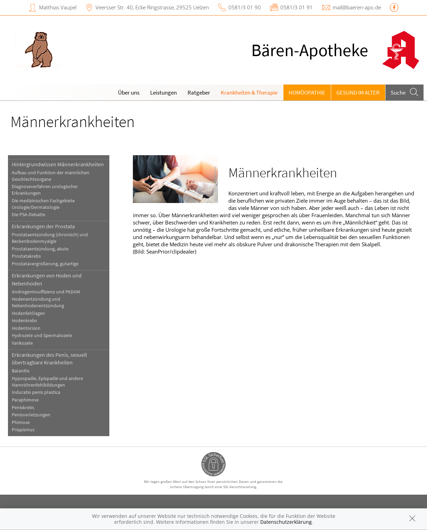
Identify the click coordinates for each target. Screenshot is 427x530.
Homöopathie (307, 92)
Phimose (21, 422)
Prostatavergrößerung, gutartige (45, 264)
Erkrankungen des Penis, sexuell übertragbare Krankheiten (49, 358)
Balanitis (20, 371)
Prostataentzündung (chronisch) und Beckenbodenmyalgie (50, 238)
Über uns (128, 92)
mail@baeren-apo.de (357, 7)
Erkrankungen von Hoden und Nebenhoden (47, 279)
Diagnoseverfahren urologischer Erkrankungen (45, 190)
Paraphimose (25, 400)
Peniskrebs (23, 407)
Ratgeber (199, 92)
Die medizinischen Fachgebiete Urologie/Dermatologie (43, 204)
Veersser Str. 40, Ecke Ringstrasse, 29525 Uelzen (152, 7)
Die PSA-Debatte (28, 215)
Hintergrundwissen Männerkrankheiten (58, 164)
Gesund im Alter (358, 92)
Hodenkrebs (24, 321)
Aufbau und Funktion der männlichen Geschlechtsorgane (50, 176)
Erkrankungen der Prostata (43, 226)
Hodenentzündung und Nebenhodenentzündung (38, 302)
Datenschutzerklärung (286, 522)
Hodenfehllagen (28, 313)
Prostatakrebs (26, 256)
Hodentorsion (26, 328)
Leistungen (163, 92)
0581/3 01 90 (244, 7)
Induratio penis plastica (36, 392)
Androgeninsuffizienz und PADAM (46, 292)
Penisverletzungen (31, 415)
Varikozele (22, 343)
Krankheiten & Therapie (249, 92)
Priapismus (23, 430)
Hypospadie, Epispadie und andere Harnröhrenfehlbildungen (47, 382)
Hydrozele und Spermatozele (42, 335)
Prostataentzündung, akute (40, 249)
